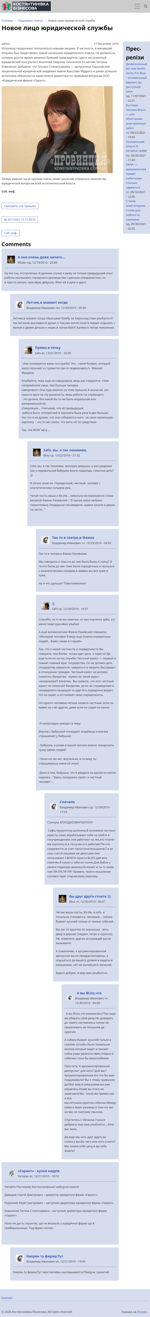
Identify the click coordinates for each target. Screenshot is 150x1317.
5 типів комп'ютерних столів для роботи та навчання (135, 210)
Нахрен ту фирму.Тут (44, 1256)
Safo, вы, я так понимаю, (65, 450)
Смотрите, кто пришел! (20, 206)
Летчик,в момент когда (47, 302)
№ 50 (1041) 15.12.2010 (19, 219)
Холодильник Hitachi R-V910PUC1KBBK (136, 146)
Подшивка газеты (30, 20)
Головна (7, 20)
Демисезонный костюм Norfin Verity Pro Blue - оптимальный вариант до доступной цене (136, 77)
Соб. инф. (10, 233)
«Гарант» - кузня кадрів (39, 1171)
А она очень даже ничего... (41, 257)
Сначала (67, 801)
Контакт (7, 1298)
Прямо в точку (48, 347)
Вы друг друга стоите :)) (90, 896)
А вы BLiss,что (88, 993)
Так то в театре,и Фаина (73, 537)
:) (53, 603)
